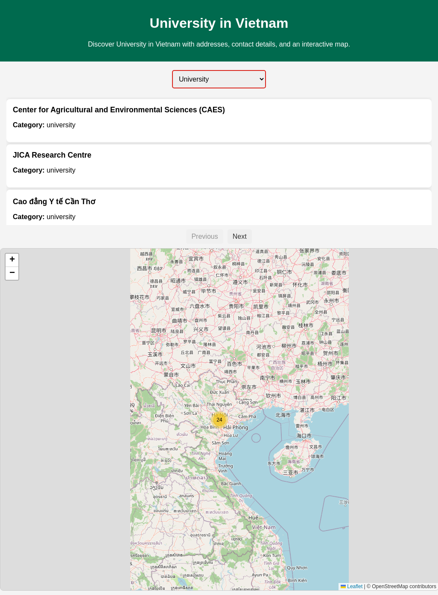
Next (240, 236)
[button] (219, 419)
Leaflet (351, 586)
